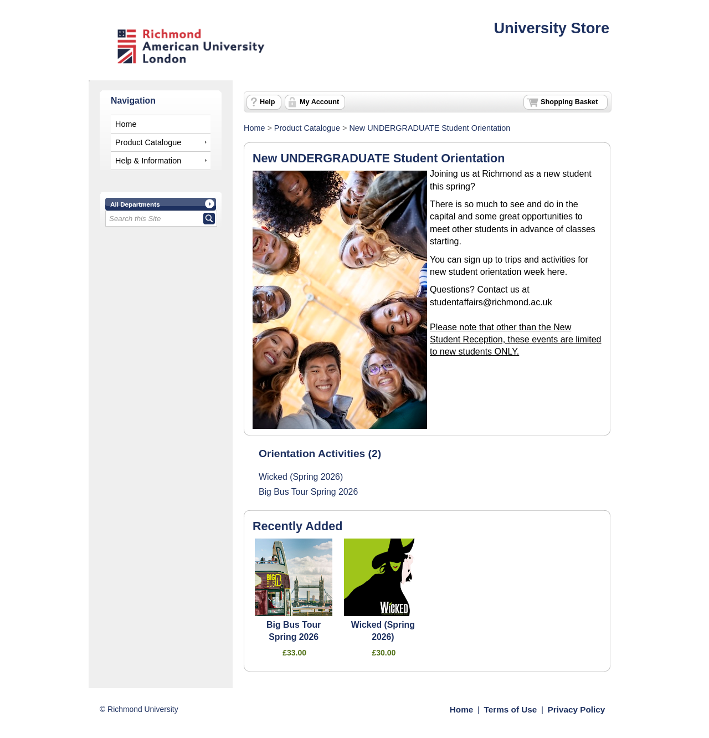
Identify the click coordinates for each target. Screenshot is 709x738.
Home (125, 124)
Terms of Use (510, 709)
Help (267, 102)
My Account (319, 102)
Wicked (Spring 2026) (301, 476)
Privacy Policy (576, 709)
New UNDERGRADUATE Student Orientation (429, 128)
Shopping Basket (569, 102)
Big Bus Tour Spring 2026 (308, 491)
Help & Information (148, 160)
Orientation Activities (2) (320, 453)
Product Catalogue (148, 142)
